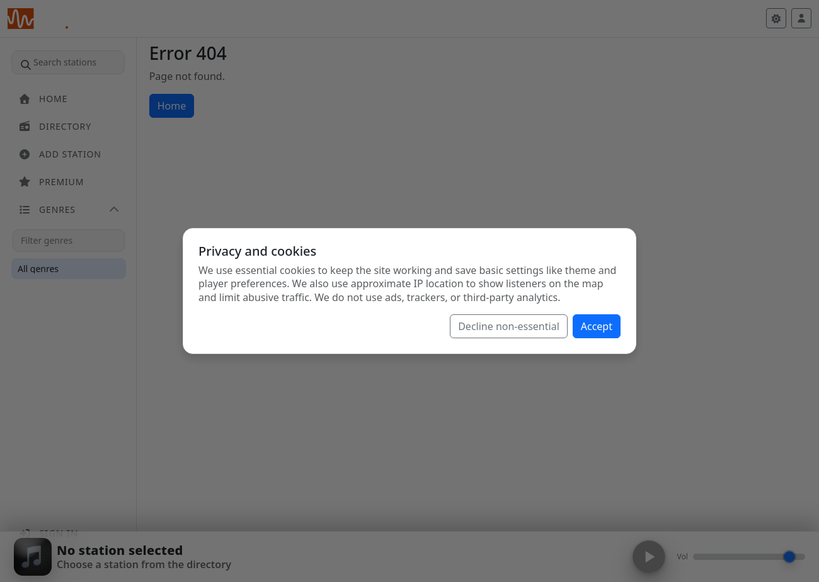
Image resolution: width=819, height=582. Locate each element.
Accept (596, 326)
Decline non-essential (508, 326)
